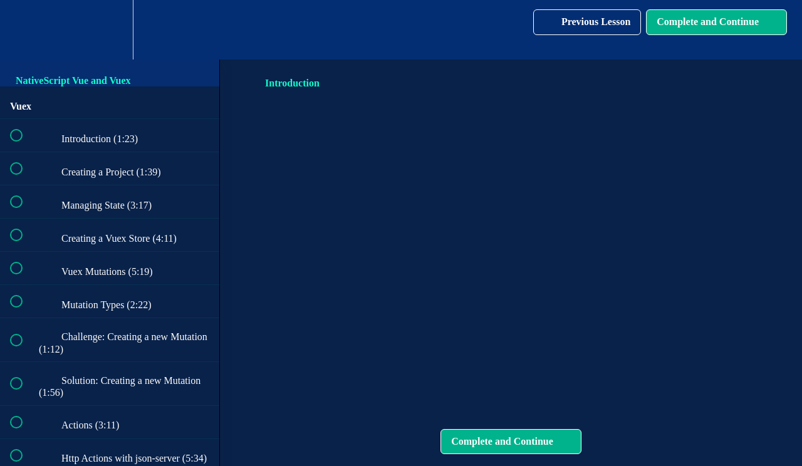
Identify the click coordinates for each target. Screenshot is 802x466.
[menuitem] (109, 30)
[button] (23, 30)
